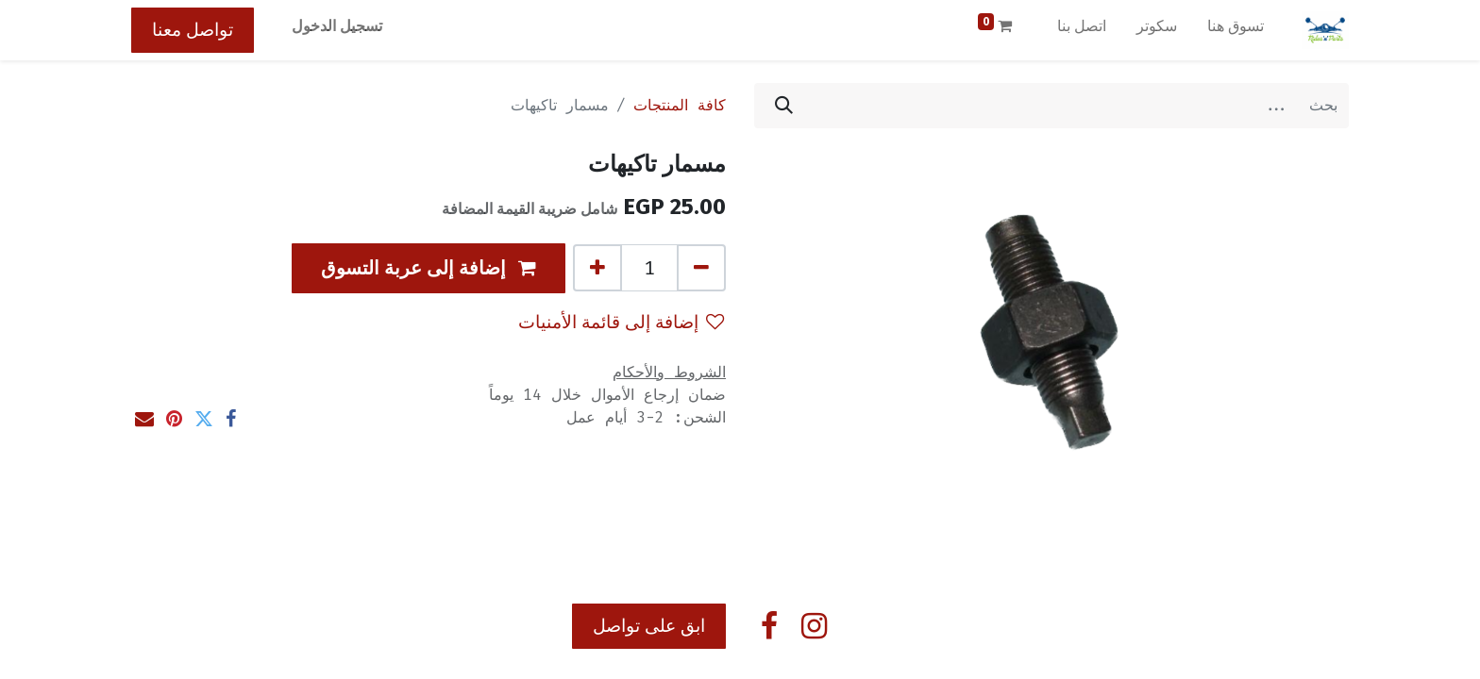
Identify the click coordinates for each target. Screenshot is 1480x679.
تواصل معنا (192, 30)
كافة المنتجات (679, 105)
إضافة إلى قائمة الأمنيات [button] (621, 322)
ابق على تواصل (649, 626)
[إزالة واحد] (701, 267)
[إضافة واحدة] (597, 267)
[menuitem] (1235, 30)
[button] (428, 268)
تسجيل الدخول (337, 26)
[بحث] (784, 105)
